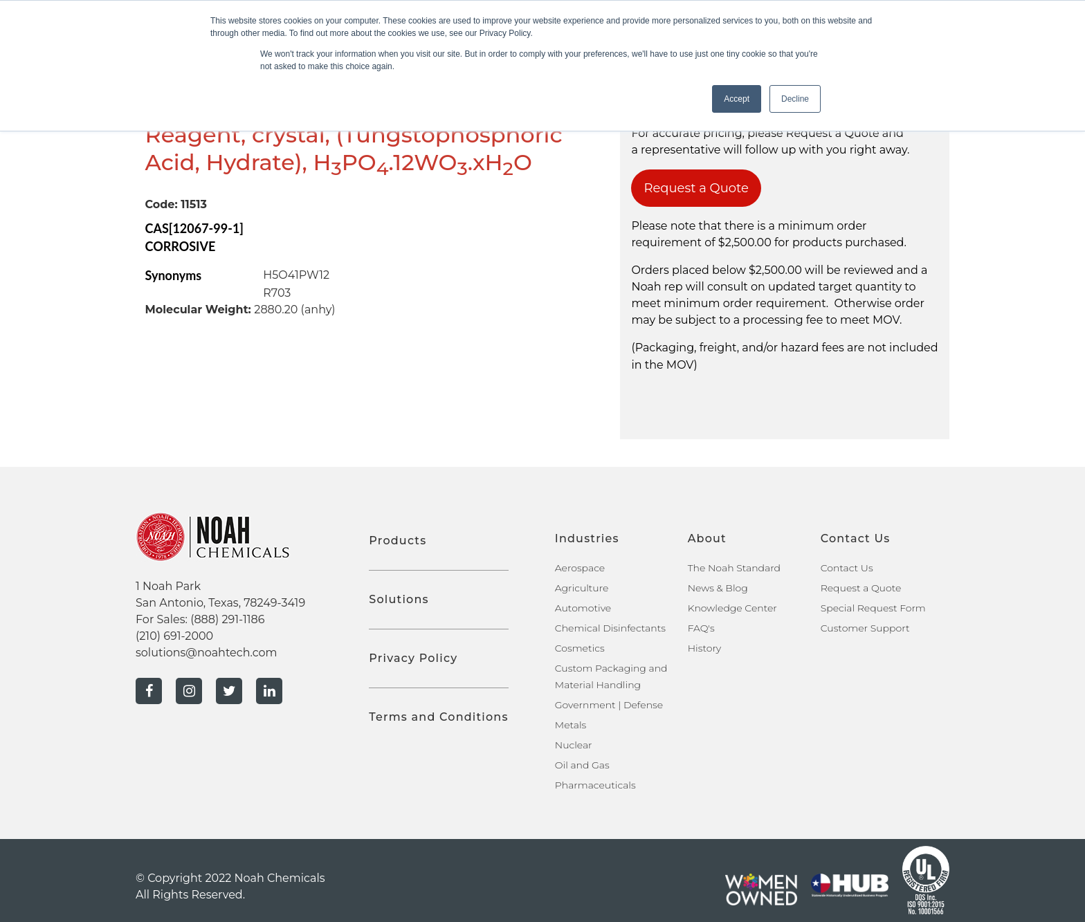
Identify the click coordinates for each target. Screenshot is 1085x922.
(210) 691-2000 (174, 636)
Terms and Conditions (438, 716)
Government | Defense (609, 705)
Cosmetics (580, 648)
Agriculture (582, 588)
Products (397, 540)
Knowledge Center (732, 608)
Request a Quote (696, 188)
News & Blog (718, 588)
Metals (571, 725)
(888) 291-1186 (227, 619)
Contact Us (847, 568)
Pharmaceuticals (595, 785)
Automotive (583, 608)
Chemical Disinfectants (610, 628)
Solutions (398, 599)
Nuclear (573, 745)
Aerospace (580, 568)
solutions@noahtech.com (206, 652)
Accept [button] (736, 99)
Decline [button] (795, 99)
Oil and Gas (582, 765)
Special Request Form (873, 608)
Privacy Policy (413, 658)
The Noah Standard (734, 568)
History (705, 648)
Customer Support (865, 628)
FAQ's (701, 628)
